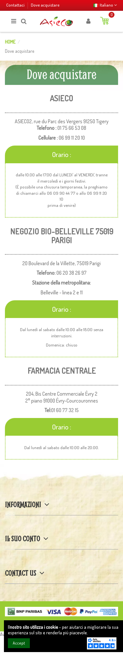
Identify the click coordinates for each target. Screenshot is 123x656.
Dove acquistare (45, 5)
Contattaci (16, 5)
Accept (19, 643)
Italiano (105, 5)
